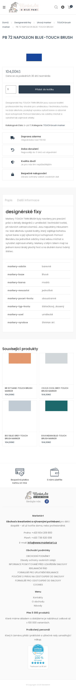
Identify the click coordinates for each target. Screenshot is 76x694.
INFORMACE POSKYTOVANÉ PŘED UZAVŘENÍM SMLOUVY (38, 564)
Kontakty (38, 597)
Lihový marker (44, 22)
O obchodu (38, 601)
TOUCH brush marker (54, 125)
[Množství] (11, 89)
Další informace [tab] (28, 200)
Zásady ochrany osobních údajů (38, 560)
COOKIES (38, 584)
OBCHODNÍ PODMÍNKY (38, 556)
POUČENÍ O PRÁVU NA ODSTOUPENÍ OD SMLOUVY (38, 576)
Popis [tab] (8, 200)
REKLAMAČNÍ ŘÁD (38, 568)
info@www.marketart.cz (42, 542)
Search (56, 7)
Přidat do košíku (44, 89)
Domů (5, 22)
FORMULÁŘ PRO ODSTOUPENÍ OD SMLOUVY (38, 580)
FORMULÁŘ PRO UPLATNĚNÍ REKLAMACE (38, 572)
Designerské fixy (23, 22)
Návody (38, 605)
